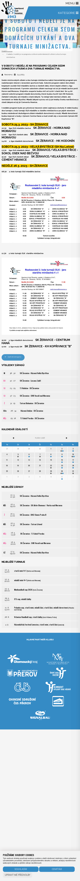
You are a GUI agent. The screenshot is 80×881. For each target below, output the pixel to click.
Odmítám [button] (57, 869)
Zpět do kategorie (13, 357)
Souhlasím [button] (20, 869)
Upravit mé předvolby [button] (17, 875)
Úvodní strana (7, 51)
